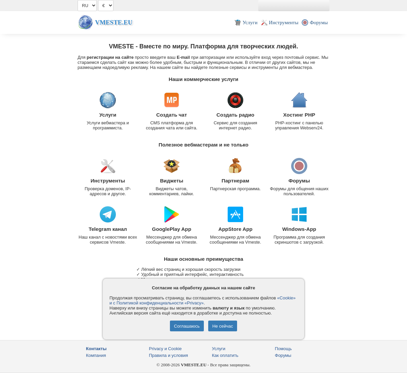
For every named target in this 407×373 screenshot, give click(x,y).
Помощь (283, 348)
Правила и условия (168, 355)
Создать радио (236, 115)
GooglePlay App (171, 229)
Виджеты (171, 180)
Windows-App (299, 229)
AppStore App (235, 229)
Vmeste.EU (113, 22)
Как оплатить (225, 355)
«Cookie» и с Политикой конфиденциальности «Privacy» (202, 300)
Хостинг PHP (299, 115)
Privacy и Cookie (165, 348)
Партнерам (236, 180)
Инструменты (108, 180)
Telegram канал (108, 229)
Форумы (299, 180)
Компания (96, 355)
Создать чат (171, 115)
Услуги (108, 115)
